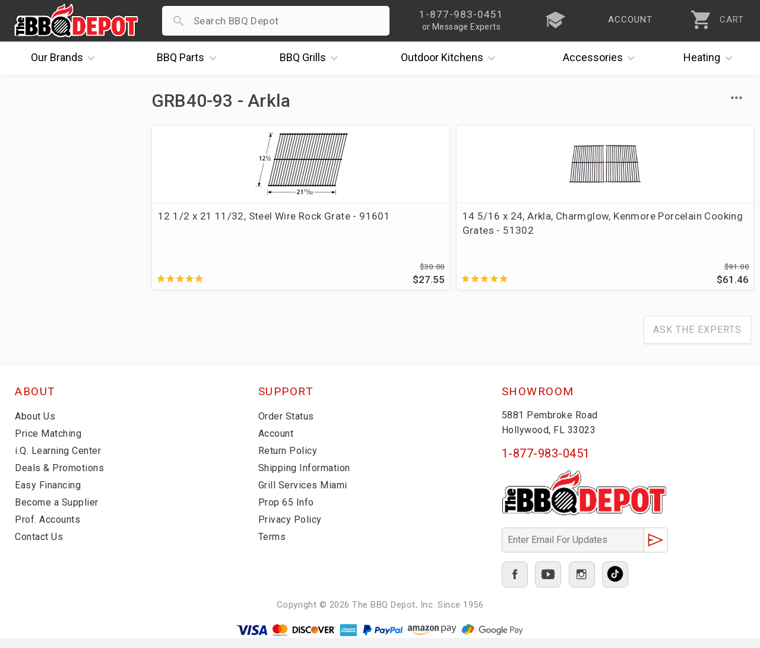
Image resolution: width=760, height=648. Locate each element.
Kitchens (451, 58)
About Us (36, 426)
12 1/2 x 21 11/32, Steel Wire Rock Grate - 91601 (215, 223)
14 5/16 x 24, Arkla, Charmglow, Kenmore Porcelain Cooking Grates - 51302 (372, 237)
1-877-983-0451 (546, 463)
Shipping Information (308, 478)
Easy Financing (50, 495)
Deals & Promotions (62, 478)
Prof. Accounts (50, 529)
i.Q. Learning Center (61, 460)
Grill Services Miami (305, 495)
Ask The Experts (697, 339)
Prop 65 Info (288, 512)
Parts (189, 58)
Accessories (602, 58)
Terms (273, 546)
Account (278, 443)
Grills (312, 58)
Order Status (288, 426)
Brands (66, 58)
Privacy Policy (291, 529)
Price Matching (50, 443)
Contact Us (41, 546)
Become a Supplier (59, 512)
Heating (710, 58)
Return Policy (289, 460)
